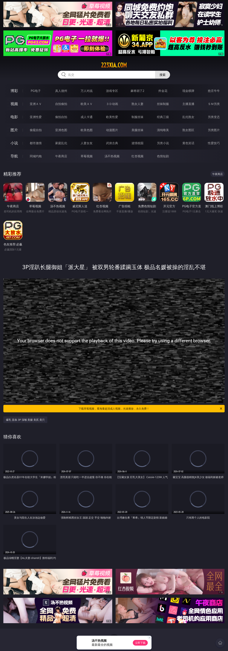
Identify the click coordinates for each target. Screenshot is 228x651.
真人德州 (61, 91)
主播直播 (188, 104)
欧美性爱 (112, 117)
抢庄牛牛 (214, 91)
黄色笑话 (188, 143)
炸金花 (162, 91)
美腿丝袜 (137, 130)
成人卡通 (87, 117)
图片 (14, 129)
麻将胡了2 (137, 91)
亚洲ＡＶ (36, 104)
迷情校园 (137, 143)
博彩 (14, 90)
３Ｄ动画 (112, 104)
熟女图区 (188, 130)
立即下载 (140, 642)
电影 (14, 116)
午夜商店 (61, 156)
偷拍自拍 (61, 117)
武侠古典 (112, 143)
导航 (14, 156)
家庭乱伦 (61, 143)
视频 (14, 103)
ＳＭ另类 (214, 104)
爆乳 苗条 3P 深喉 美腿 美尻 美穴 (25, 419)
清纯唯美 (163, 130)
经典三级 (163, 117)
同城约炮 (36, 156)
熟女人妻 (137, 104)
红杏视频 (137, 156)
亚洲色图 (61, 130)
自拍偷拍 (61, 104)
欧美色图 (87, 130)
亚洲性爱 (36, 117)
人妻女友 (87, 143)
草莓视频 (87, 156)
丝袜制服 (163, 104)
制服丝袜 (137, 117)
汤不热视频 (112, 156)
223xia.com (114, 65)
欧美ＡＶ (87, 104)
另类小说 (163, 143)
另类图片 (214, 130)
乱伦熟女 (188, 117)
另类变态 (214, 117)
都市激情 (36, 143)
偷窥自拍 (36, 130)
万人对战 (87, 91)
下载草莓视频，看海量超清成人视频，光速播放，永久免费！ (151, 408)
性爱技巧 (214, 143)
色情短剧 (163, 156)
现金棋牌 (188, 91)
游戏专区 (112, 91)
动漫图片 (112, 130)
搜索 (163, 75)
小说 (14, 142)
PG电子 (36, 91)
